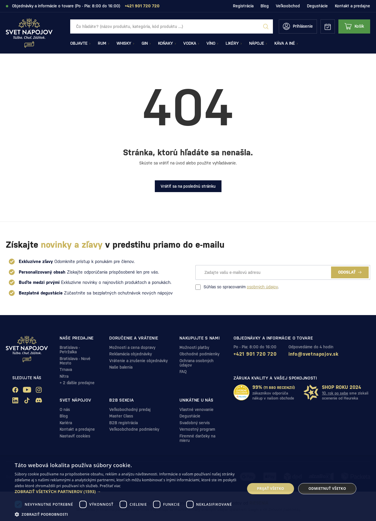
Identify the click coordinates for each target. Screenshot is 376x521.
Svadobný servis (194, 422)
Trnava (66, 369)
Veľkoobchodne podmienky (134, 429)
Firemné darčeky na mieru (197, 438)
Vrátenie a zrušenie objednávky (138, 360)
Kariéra (66, 422)
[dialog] (188, 488)
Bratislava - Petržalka (70, 349)
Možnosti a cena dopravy (132, 347)
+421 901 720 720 (255, 354)
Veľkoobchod (288, 6)
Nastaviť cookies (75, 436)
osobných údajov (262, 286)
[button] (126, 491)
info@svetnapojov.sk (313, 354)
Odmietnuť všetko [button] (327, 488)
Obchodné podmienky (199, 354)
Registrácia (243, 6)
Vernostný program (197, 429)
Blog (265, 6)
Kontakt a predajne (352, 6)
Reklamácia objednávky (130, 354)
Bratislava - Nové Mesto (75, 360)
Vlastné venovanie (196, 409)
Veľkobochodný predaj (130, 409)
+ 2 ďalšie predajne (77, 382)
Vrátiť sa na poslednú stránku (188, 186)
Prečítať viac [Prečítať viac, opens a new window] (110, 485)
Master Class (121, 416)
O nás (65, 409)
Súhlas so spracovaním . (237, 287)
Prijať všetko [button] (270, 488)
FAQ (183, 371)
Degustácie (317, 6)
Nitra (64, 376)
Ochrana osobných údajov (196, 362)
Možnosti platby (194, 347)
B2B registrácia (123, 422)
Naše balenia (120, 367)
